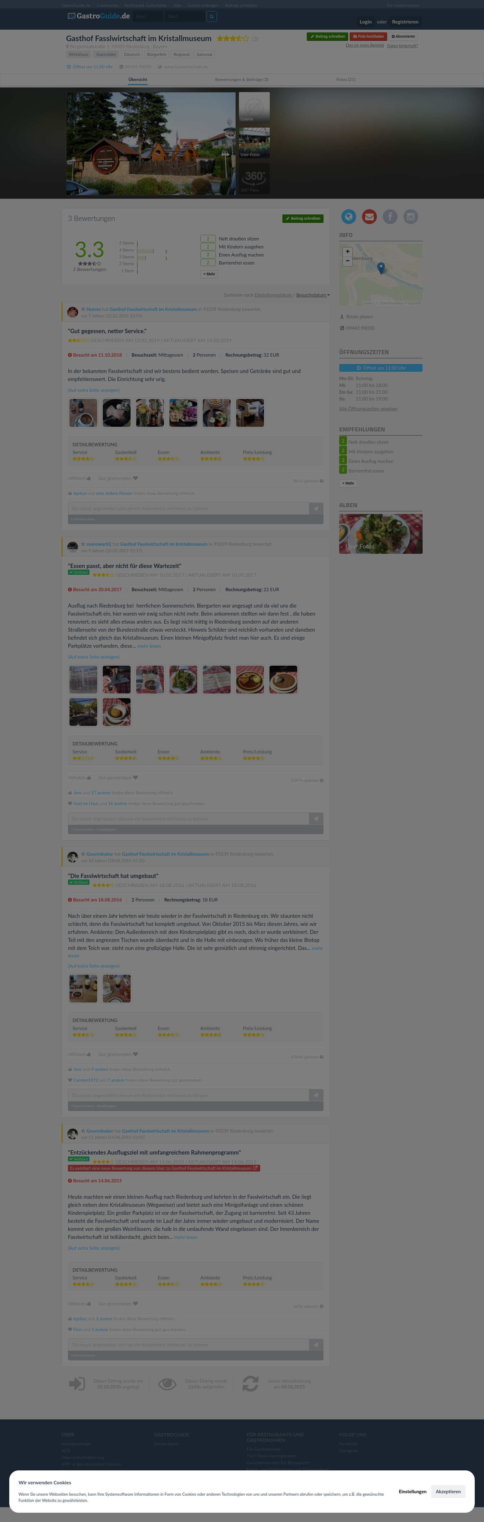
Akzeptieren (448, 1491)
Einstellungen (413, 1491)
